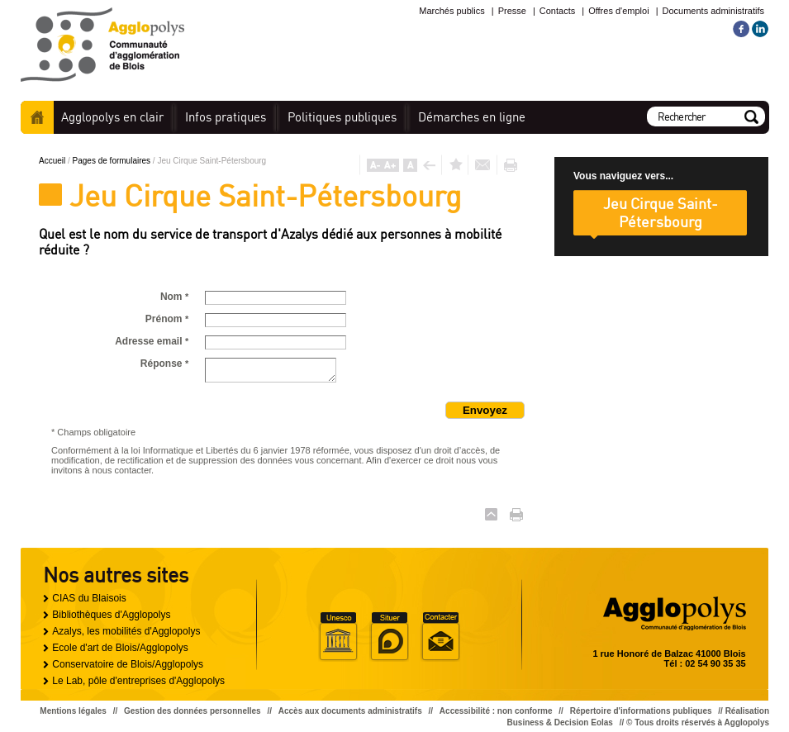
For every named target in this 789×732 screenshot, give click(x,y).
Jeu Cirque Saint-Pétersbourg (660, 212)
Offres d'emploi (618, 11)
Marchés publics (451, 11)
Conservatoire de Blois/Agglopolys (127, 664)
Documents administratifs (714, 11)
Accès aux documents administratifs (350, 710)
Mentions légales (73, 710)
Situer (389, 637)
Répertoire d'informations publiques (641, 710)
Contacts (557, 11)
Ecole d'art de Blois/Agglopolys (120, 648)
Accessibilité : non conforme (496, 710)
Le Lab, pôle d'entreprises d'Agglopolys (138, 681)
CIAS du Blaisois (89, 598)
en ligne (471, 117)
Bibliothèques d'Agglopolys (111, 614)
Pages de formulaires (113, 160)
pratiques (225, 117)
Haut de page (491, 514)
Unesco (338, 637)
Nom (174, 296)
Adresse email (151, 341)
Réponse (164, 363)
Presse (512, 11)
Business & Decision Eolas (560, 722)
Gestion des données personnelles (192, 710)
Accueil (37, 117)
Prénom (166, 319)
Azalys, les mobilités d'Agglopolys (126, 631)
